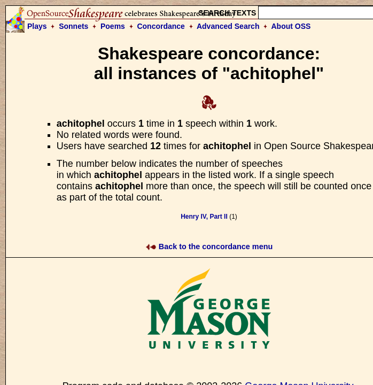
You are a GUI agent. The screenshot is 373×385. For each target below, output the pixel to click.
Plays (37, 26)
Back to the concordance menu (209, 246)
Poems (112, 26)
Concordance (160, 26)
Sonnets (73, 26)
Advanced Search (228, 26)
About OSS (291, 26)
